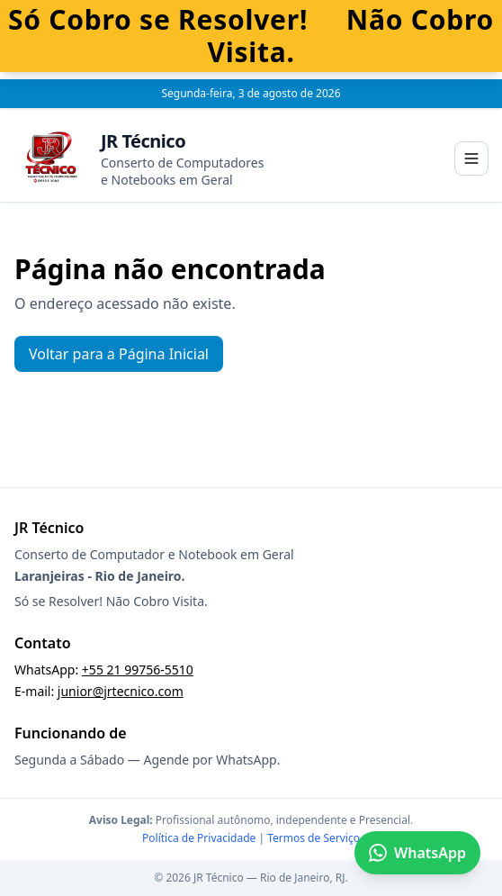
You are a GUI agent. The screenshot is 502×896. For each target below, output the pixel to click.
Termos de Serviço (313, 838)
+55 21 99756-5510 (137, 669)
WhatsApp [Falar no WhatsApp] (417, 853)
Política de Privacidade (198, 838)
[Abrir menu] (471, 158)
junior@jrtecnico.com (121, 691)
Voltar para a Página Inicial (119, 354)
